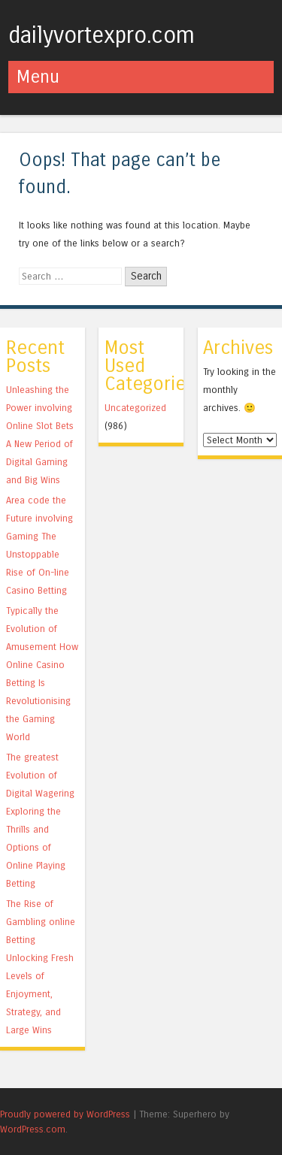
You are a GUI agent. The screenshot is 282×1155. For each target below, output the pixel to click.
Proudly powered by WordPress (65, 1114)
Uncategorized (135, 407)
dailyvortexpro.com (101, 35)
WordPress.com (32, 1129)
